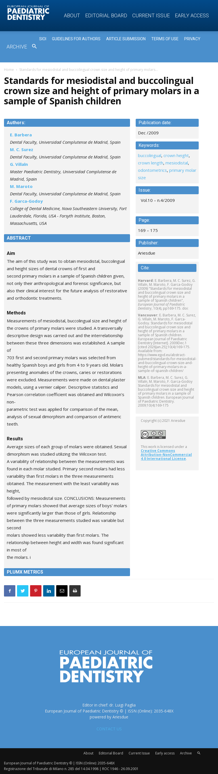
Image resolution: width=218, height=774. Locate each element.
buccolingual (149, 155)
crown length (150, 163)
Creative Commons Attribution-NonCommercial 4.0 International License (166, 454)
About (72, 15)
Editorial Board (106, 15)
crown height (176, 155)
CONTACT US (109, 728)
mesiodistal (176, 163)
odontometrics (152, 170)
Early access (192, 15)
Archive (17, 47)
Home (9, 69)
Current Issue (151, 15)
